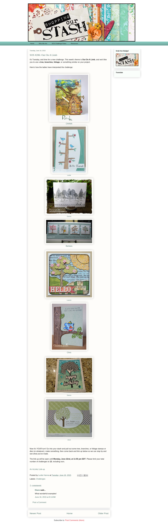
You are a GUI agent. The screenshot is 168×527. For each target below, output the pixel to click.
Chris (69, 353)
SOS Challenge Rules (59, 43)
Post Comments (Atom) (74, 520)
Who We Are (43, 43)
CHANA (69, 124)
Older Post (103, 513)
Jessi (69, 440)
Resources (74, 43)
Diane (37, 490)
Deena (69, 395)
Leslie (69, 175)
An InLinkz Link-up (37, 469)
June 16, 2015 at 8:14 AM (45, 497)
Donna (69, 216)
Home (32, 43)
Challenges (40, 479)
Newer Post (35, 513)
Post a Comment (39, 502)
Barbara (69, 246)
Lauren (69, 300)
